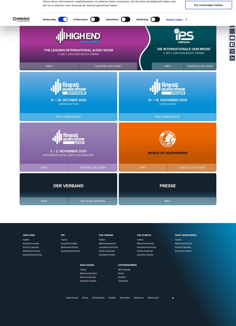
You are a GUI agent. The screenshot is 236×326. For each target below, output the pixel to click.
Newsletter (125, 297)
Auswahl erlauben (208, 17)
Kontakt (112, 297)
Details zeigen (174, 41)
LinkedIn (232, 58)
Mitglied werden (93, 201)
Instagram (232, 51)
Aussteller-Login (108, 66)
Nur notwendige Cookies (208, 27)
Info (49, 66)
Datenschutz (153, 297)
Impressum (139, 297)
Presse (85, 297)
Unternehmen (72, 297)
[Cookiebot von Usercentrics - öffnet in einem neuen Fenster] (21, 41)
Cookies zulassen (208, 8)
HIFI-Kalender (98, 297)
